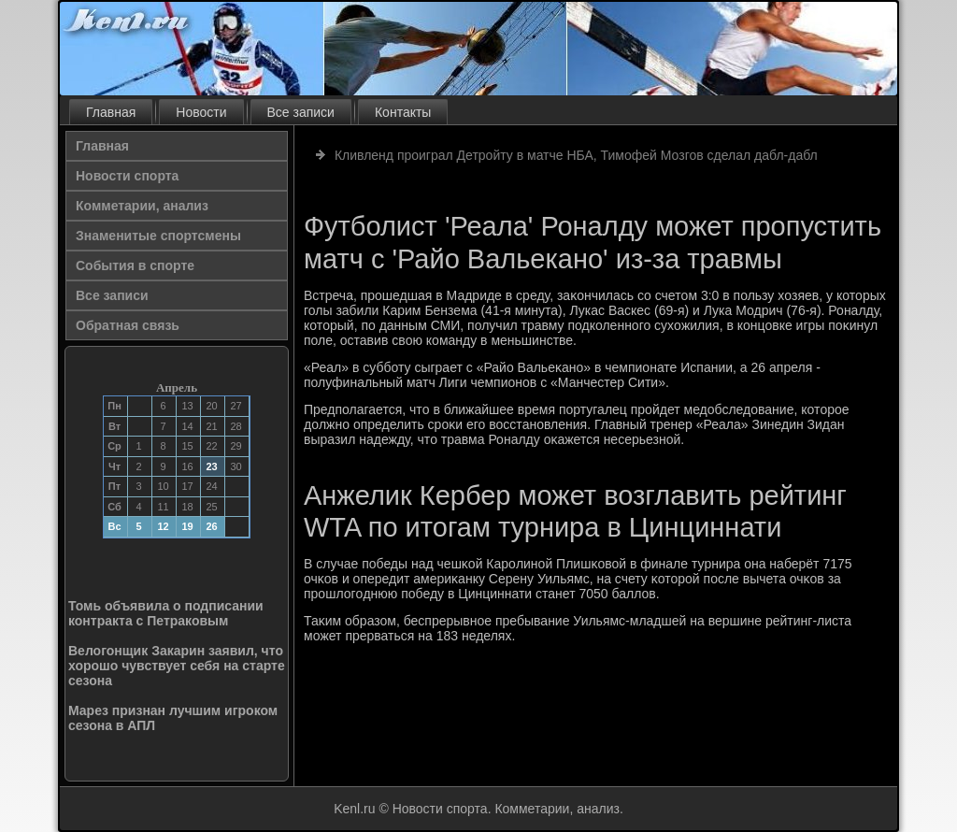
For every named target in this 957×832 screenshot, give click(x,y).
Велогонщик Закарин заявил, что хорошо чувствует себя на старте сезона (176, 665)
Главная (111, 112)
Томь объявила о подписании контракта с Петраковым (166, 613)
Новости (201, 112)
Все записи (301, 112)
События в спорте (135, 265)
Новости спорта (127, 175)
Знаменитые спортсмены (158, 235)
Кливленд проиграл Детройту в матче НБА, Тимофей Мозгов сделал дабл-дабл (576, 155)
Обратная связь (127, 325)
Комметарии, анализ (142, 205)
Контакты (403, 112)
